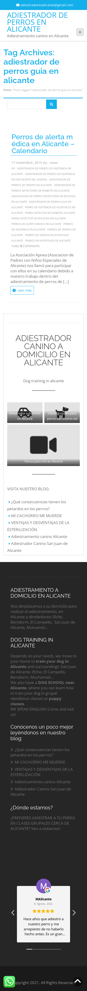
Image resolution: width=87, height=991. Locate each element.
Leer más (22, 290)
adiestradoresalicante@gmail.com (44, 5)
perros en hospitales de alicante (48, 240)
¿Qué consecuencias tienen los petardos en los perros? (40, 752)
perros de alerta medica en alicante (36, 224)
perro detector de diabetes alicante (50, 212)
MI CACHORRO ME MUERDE (36, 515)
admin (53, 163)
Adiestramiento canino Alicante (39, 536)
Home (7, 90)
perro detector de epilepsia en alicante (38, 218)
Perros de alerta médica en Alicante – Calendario (43, 144)
